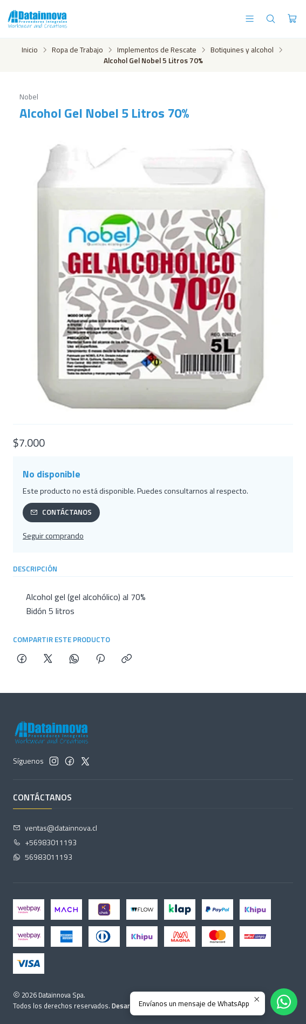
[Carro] (292, 18)
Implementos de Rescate (156, 50)
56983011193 (42, 857)
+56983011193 (45, 842)
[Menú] (249, 18)
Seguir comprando (53, 536)
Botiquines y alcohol (242, 50)
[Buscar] (270, 18)
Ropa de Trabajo (77, 50)
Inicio (30, 50)
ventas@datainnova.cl (55, 827)
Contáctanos (61, 512)
